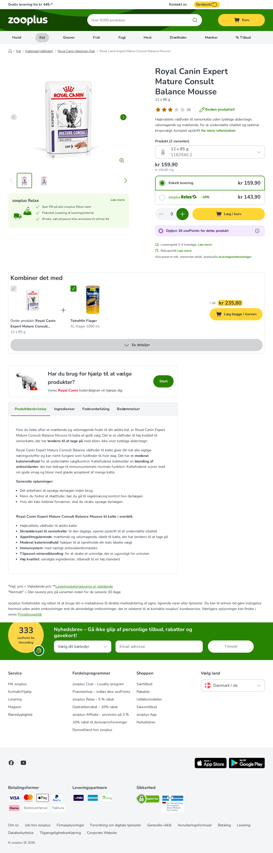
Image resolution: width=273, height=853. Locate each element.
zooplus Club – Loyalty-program (98, 684)
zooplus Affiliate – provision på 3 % (100, 714)
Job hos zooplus (38, 825)
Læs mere (118, 200)
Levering (15, 699)
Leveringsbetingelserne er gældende (84, 586)
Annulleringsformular (195, 825)
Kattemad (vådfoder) (39, 51)
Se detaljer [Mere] (137, 345)
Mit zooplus (17, 684)
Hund (16, 37)
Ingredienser (64, 409)
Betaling (224, 825)
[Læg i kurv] (228, 214)
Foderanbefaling (95, 409)
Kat (42, 37)
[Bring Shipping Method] (107, 799)
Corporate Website (102, 832)
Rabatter (143, 691)
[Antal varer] (172, 214)
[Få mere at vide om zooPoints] (257, 230)
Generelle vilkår (159, 825)
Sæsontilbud (146, 707)
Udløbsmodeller (149, 699)
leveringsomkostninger (235, 257)
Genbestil (207, 5)
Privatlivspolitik (30, 614)
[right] (123, 117)
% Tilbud (243, 37)
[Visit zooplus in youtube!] (23, 763)
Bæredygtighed (20, 714)
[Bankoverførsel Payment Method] (36, 808)
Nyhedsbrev (145, 722)
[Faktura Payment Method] (58, 808)
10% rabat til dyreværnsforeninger (99, 722)
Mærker (211, 37)
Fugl (122, 37)
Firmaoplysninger (70, 825)
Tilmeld (230, 646)
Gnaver (69, 37)
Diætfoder (178, 37)
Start (163, 381)
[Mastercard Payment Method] (28, 799)
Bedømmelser (128, 409)
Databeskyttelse (21, 832)
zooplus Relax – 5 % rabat (93, 699)
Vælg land (210, 673)
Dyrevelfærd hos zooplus (92, 729)
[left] (14, 117)
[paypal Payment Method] (57, 799)
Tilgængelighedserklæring (60, 832)
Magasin (14, 707)
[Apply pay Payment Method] (43, 799)
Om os (13, 825)
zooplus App (146, 714)
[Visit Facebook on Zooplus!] (11, 763)
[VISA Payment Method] (14, 799)
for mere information (218, 130)
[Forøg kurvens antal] (182, 214)
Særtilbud (144, 684)
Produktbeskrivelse (31, 409)
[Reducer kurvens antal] (161, 214)
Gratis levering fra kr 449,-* (30, 4)
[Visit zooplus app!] (210, 767)
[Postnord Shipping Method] (93, 799)
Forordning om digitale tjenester (115, 825)
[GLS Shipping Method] (78, 799)
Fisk (96, 37)
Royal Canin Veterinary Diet (76, 51)
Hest (147, 37)
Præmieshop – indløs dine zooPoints (101, 691)
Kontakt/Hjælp (20, 691)
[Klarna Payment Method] (14, 809)
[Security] (147, 800)
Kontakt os (178, 4)
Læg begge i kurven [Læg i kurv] (239, 315)
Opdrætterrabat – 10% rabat (95, 707)
